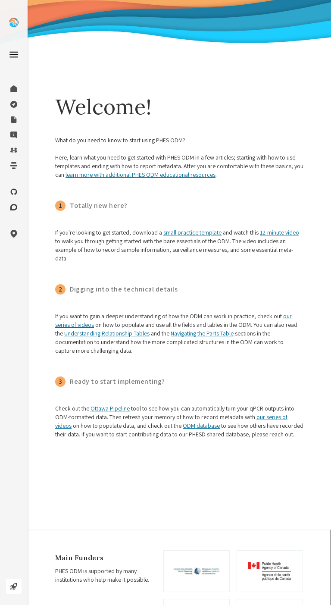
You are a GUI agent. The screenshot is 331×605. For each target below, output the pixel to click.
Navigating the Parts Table (202, 333)
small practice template (192, 232)
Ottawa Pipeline (110, 408)
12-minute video (279, 232)
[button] (14, 234)
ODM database (201, 425)
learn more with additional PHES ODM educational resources (140, 175)
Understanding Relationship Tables (107, 333)
